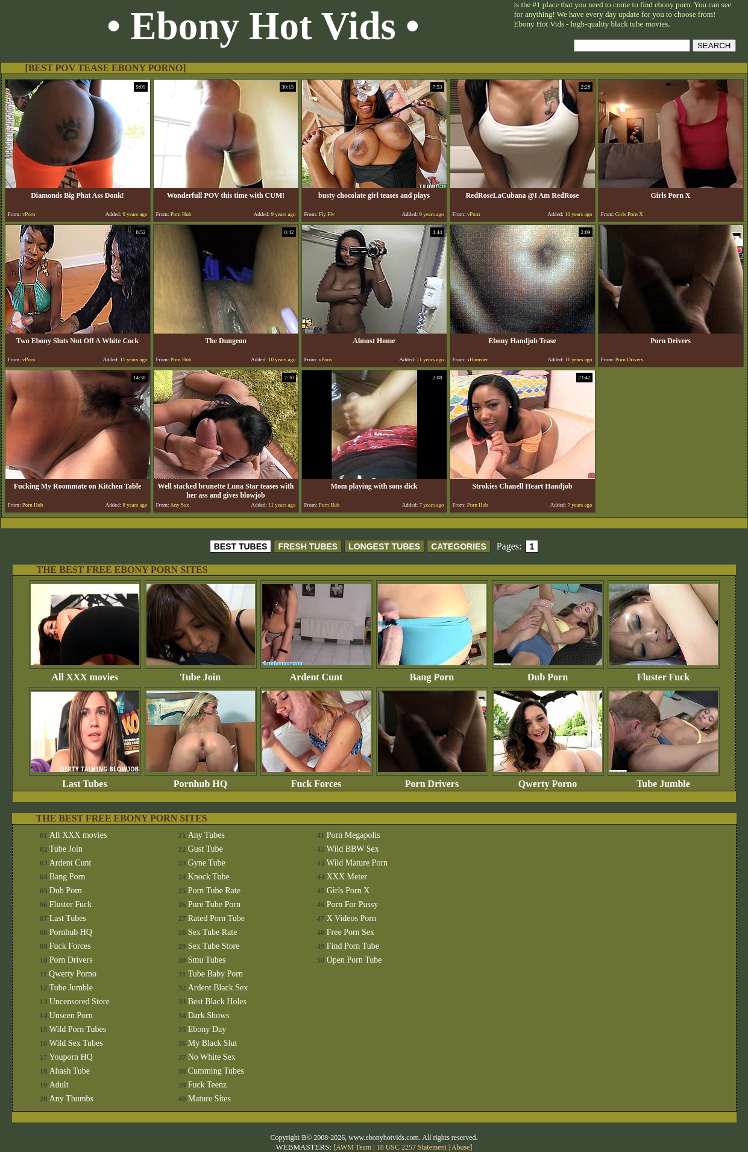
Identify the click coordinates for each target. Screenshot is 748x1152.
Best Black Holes (217, 1001)
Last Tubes (85, 779)
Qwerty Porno (548, 779)
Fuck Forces (316, 779)
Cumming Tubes (216, 1070)
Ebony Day (207, 1029)
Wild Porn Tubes (77, 1029)
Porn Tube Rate (214, 890)
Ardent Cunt (316, 672)
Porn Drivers (432, 779)
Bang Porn (432, 672)
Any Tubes (206, 835)
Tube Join (201, 672)
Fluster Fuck (664, 672)
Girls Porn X (348, 890)
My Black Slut (212, 1043)
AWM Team (354, 1147)
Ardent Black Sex (218, 987)
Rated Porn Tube (216, 918)
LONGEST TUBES (384, 546)
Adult (59, 1084)
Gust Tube (205, 848)
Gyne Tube (206, 862)
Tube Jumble (664, 779)
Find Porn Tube (353, 946)
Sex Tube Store (214, 946)
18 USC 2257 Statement (412, 1147)
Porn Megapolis (353, 835)
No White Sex (212, 1057)
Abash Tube (69, 1070)
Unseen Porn (71, 1015)
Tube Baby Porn (215, 973)
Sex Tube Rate (212, 932)
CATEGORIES (458, 546)
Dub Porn (548, 672)
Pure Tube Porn (214, 904)
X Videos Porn (351, 918)
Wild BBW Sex (353, 848)
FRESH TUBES (308, 546)
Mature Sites (209, 1098)
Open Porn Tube (354, 959)
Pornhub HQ (201, 779)
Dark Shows (209, 1015)
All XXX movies (85, 672)
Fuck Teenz (207, 1084)
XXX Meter (347, 876)
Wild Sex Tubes (76, 1043)
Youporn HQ (71, 1057)
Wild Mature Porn (357, 862)
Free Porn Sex (350, 932)
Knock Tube (209, 876)
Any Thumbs (71, 1098)
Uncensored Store (79, 1001)
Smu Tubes (207, 959)
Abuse (460, 1147)
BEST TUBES (241, 546)
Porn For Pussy (353, 904)
